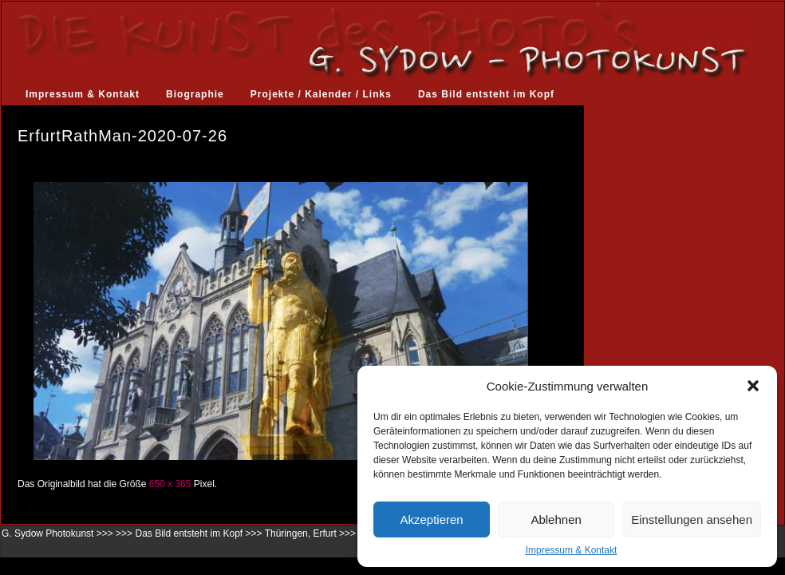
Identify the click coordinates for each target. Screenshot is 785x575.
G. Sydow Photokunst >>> (57, 533)
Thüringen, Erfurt (301, 533)
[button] (753, 386)
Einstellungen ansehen (691, 519)
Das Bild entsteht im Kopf (486, 94)
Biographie (195, 94)
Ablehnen (556, 519)
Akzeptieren (431, 519)
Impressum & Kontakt (571, 550)
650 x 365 (170, 484)
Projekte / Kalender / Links (321, 94)
